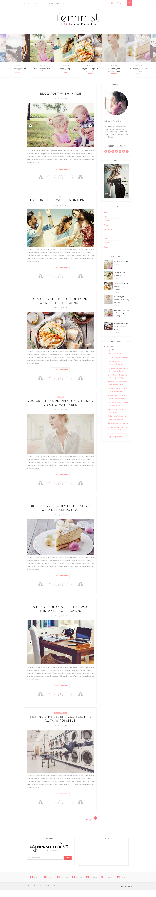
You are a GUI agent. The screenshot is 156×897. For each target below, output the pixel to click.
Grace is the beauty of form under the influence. (90, 69)
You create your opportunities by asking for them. (114, 69)
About (34, 3)
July (109, 350)
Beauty (41, 70)
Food (90, 74)
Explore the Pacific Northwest (66, 69)
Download (60, 3)
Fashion (114, 74)
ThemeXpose (40, 893)
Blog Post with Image (42, 68)
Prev (30, 125)
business (107, 221)
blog (61, 608)
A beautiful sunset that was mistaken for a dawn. (121, 326)
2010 (108, 347)
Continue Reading (60, 169)
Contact (42, 3)
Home (26, 3)
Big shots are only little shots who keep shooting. (121, 313)
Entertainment (60, 719)
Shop (51, 3)
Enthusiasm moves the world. (118, 423)
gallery (106, 243)
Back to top (126, 894)
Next (90, 125)
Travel (65, 72)
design (106, 225)
